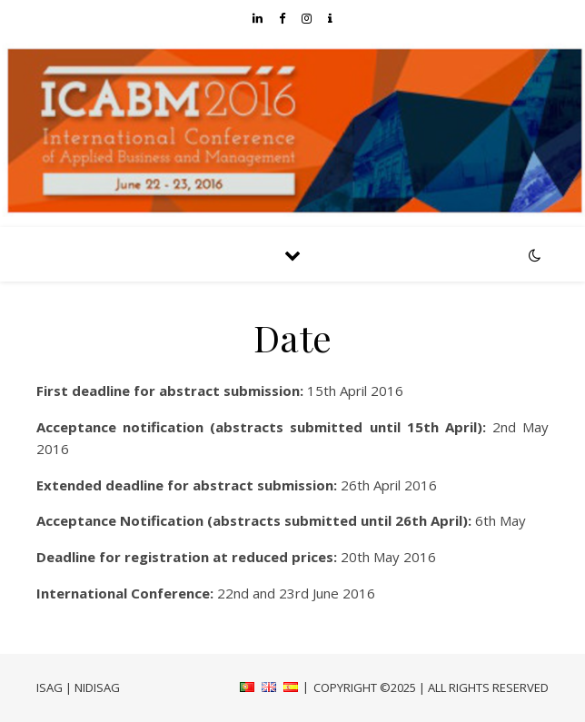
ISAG (49, 687)
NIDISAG (97, 687)
